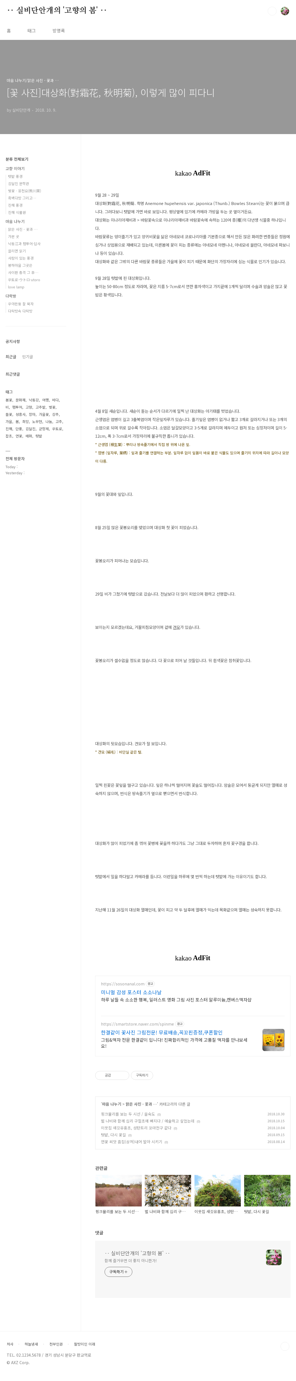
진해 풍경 (15, 205)
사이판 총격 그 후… (23, 272)
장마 (32, 414)
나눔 (48, 421)
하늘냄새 (31, 1349)
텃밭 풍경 (15, 176)
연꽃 (19, 436)
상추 (55, 414)
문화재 (21, 400)
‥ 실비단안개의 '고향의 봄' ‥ (57, 11)
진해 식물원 (17, 212)
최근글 (11, 356)
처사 (10, 1349)
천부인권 (56, 1349)
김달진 (31, 428)
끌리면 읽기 (17, 250)
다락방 (11, 296)
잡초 (9, 436)
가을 (9, 421)
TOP (284, 1351)
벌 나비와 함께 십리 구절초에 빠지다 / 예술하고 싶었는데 (147, 1126)
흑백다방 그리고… (22, 198)
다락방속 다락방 (20, 311)
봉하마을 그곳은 (20, 265)
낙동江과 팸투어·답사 (24, 243)
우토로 (57, 428)
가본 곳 (13, 236)
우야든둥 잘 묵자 (21, 303)
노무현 (37, 421)
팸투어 (17, 407)
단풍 (19, 428)
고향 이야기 (15, 168)
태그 (31, 30)
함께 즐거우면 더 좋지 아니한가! (131, 1266)
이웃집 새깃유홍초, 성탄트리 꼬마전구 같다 (136, 1133)
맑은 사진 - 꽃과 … (141, 1109)
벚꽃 (52, 407)
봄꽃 (9, 400)
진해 (9, 428)
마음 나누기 (111, 1109)
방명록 (58, 30)
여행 (45, 400)
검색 (272, 11)
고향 (29, 407)
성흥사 (21, 414)
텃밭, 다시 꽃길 (113, 1140)
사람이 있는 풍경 (21, 258)
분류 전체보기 (17, 159)
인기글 (27, 356)
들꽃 (9, 414)
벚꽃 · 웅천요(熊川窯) (24, 190)
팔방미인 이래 (84, 1349)
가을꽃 (44, 414)
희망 (25, 421)
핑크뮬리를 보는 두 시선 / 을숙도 (128, 1119)
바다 (55, 400)
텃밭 (39, 436)
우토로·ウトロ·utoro (24, 279)
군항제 (44, 428)
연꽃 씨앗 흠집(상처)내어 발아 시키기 (131, 1147)
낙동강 (34, 400)
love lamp (16, 286)
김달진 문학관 (18, 183)
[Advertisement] (192, 1023)
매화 (29, 436)
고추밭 (40, 407)
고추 (58, 421)
